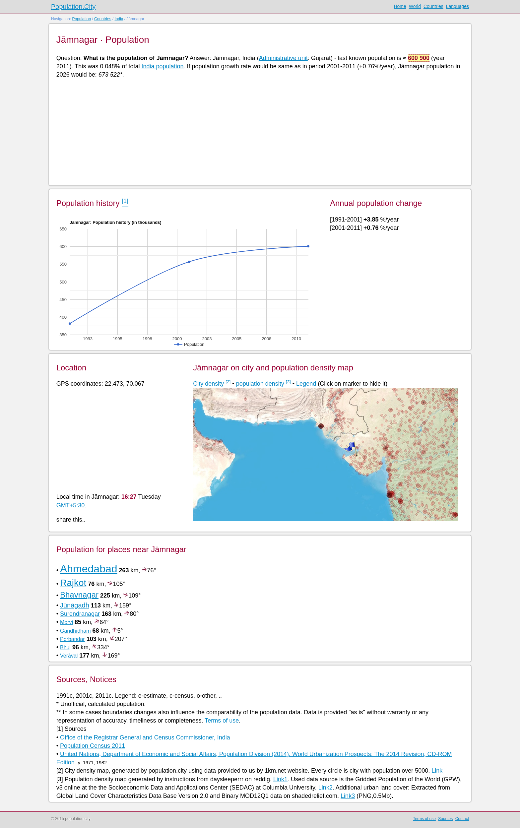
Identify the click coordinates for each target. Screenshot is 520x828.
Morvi (66, 622)
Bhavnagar (79, 594)
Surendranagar (80, 613)
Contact (462, 818)
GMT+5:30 (70, 505)
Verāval (69, 656)
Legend (306, 383)
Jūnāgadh (74, 605)
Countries (433, 6)
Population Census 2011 (92, 745)
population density (260, 383)
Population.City (73, 6)
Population (81, 19)
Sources (445, 818)
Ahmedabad (88, 569)
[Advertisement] (255, 131)
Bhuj (65, 647)
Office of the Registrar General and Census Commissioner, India (145, 737)
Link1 (280, 779)
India (118, 19)
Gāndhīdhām (75, 631)
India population (162, 66)
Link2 (325, 787)
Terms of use (222, 720)
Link (436, 770)
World (415, 6)
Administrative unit (283, 58)
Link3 (348, 796)
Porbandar (72, 639)
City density (208, 383)
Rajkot (73, 583)
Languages (457, 6)
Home (400, 6)
